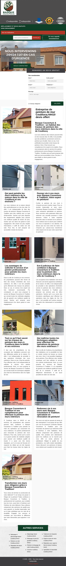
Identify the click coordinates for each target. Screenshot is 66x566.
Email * (30, 84)
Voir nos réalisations (8, 32)
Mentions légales (33, 563)
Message (30, 91)
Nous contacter (21, 66)
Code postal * (50, 78)
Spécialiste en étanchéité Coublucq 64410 (50, 550)
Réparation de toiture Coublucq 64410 (16, 546)
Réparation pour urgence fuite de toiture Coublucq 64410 (50, 545)
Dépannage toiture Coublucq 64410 (32, 535)
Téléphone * (49, 84)
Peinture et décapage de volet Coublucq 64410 (33, 546)
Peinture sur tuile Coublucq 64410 (15, 542)
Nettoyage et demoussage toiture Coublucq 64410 (16, 536)
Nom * (30, 78)
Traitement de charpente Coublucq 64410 (50, 535)
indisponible (12, 21)
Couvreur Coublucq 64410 (32, 550)
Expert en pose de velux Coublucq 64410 (50, 539)
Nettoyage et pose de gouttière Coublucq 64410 (32, 540)
